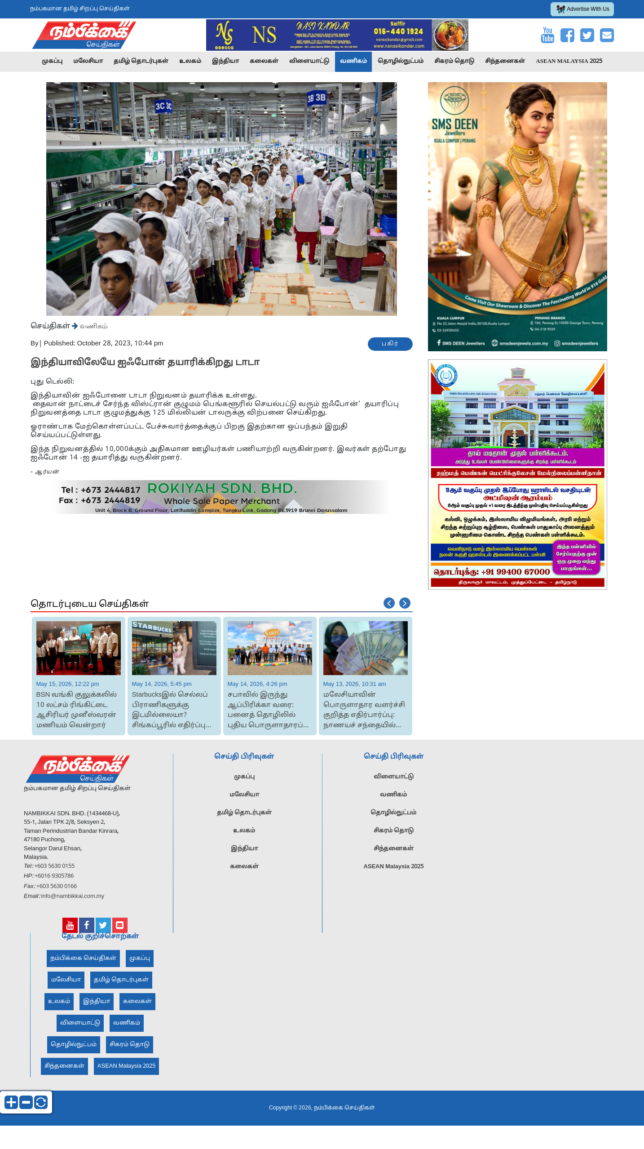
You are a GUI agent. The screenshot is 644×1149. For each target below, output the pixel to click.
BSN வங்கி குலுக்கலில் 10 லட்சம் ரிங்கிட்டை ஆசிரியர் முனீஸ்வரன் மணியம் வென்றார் (76, 710)
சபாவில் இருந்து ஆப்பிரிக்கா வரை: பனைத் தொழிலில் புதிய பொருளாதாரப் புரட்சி (265, 711)
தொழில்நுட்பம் (400, 61)
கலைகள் (264, 61)
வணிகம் (353, 61)
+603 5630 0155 (54, 869)
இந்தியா (225, 61)
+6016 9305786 (53, 879)
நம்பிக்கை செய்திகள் (83, 961)
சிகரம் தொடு (454, 61)
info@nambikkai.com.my (73, 899)
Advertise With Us (582, 9)
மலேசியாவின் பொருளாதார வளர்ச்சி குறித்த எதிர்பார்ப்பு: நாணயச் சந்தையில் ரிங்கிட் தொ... (364, 711)
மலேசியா (88, 61)
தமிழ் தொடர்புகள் (141, 61)
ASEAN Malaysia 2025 (569, 61)
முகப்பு (52, 61)
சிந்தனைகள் (505, 61)
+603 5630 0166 (56, 889)
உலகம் (190, 61)
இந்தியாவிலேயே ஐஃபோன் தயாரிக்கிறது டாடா (145, 363)
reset (41, 1102)
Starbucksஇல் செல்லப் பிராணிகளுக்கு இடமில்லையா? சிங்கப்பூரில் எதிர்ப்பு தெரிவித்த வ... (170, 711)
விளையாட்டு (309, 61)
